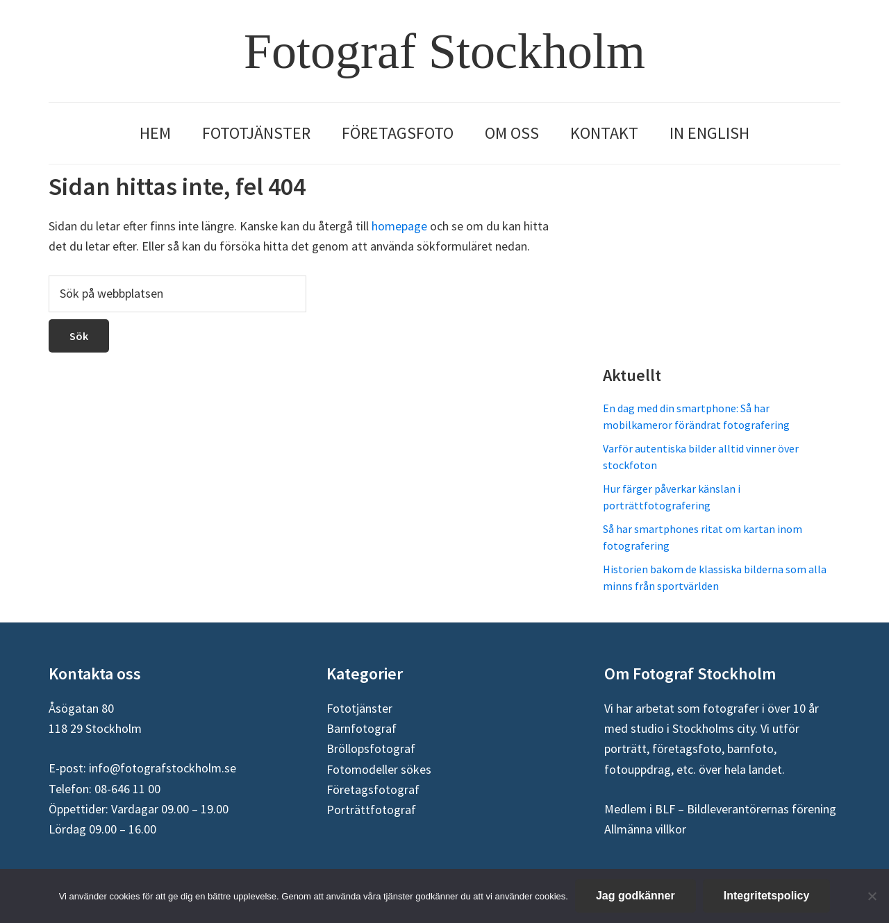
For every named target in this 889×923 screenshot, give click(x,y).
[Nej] (872, 896)
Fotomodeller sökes (378, 769)
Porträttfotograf (371, 810)
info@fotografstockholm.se (162, 768)
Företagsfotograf (372, 789)
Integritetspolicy (767, 895)
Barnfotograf (361, 728)
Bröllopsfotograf (370, 748)
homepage (399, 226)
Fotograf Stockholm (444, 51)
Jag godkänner (635, 895)
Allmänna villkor (645, 829)
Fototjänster (359, 708)
